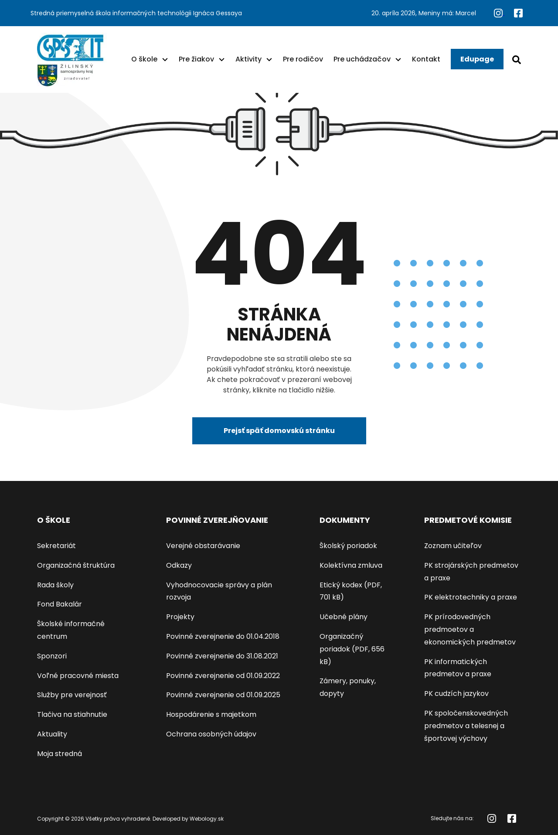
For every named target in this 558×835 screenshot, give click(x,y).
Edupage (477, 59)
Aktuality (52, 734)
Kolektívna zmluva (351, 565)
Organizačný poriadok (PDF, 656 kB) (352, 649)
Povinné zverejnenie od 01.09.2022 (223, 676)
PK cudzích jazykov (456, 693)
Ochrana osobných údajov (211, 734)
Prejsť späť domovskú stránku (279, 431)
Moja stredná (59, 754)
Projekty (180, 617)
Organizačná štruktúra (76, 565)
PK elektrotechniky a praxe (470, 597)
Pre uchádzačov (362, 59)
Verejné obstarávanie (203, 546)
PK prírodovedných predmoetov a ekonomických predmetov (470, 629)
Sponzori (52, 656)
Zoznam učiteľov (453, 546)
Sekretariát (56, 546)
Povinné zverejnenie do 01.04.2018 (222, 636)
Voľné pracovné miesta (78, 676)
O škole (144, 59)
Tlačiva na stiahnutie (72, 714)
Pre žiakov (196, 59)
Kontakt (426, 59)
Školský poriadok (348, 546)
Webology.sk (207, 818)
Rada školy (55, 585)
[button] (165, 59)
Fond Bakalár (59, 604)
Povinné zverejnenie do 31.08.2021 (222, 656)
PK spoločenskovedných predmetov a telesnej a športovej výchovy (466, 725)
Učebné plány (343, 617)
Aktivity (248, 59)
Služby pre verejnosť (72, 695)
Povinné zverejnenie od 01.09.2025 (223, 695)
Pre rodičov (303, 59)
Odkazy (179, 565)
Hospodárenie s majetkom (211, 714)
